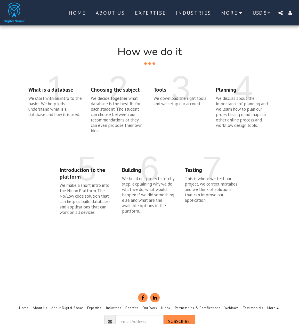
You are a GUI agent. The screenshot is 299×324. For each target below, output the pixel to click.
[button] (280, 12)
